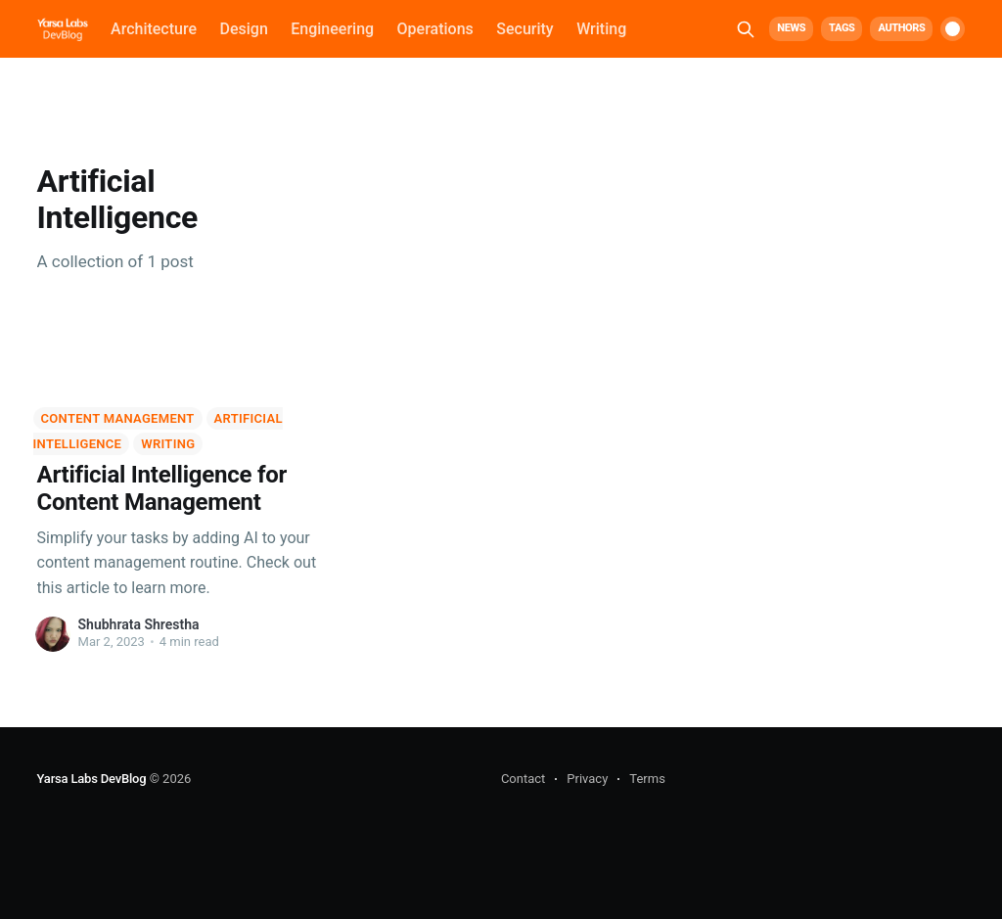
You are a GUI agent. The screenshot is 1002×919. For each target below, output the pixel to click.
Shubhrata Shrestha (139, 624)
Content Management (118, 418)
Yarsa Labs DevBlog (92, 778)
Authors (901, 28)
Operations (435, 29)
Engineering (332, 29)
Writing (601, 29)
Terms (647, 778)
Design (243, 29)
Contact (523, 778)
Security (524, 29)
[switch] (952, 29)
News (791, 28)
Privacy (587, 778)
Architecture (154, 29)
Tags (841, 28)
